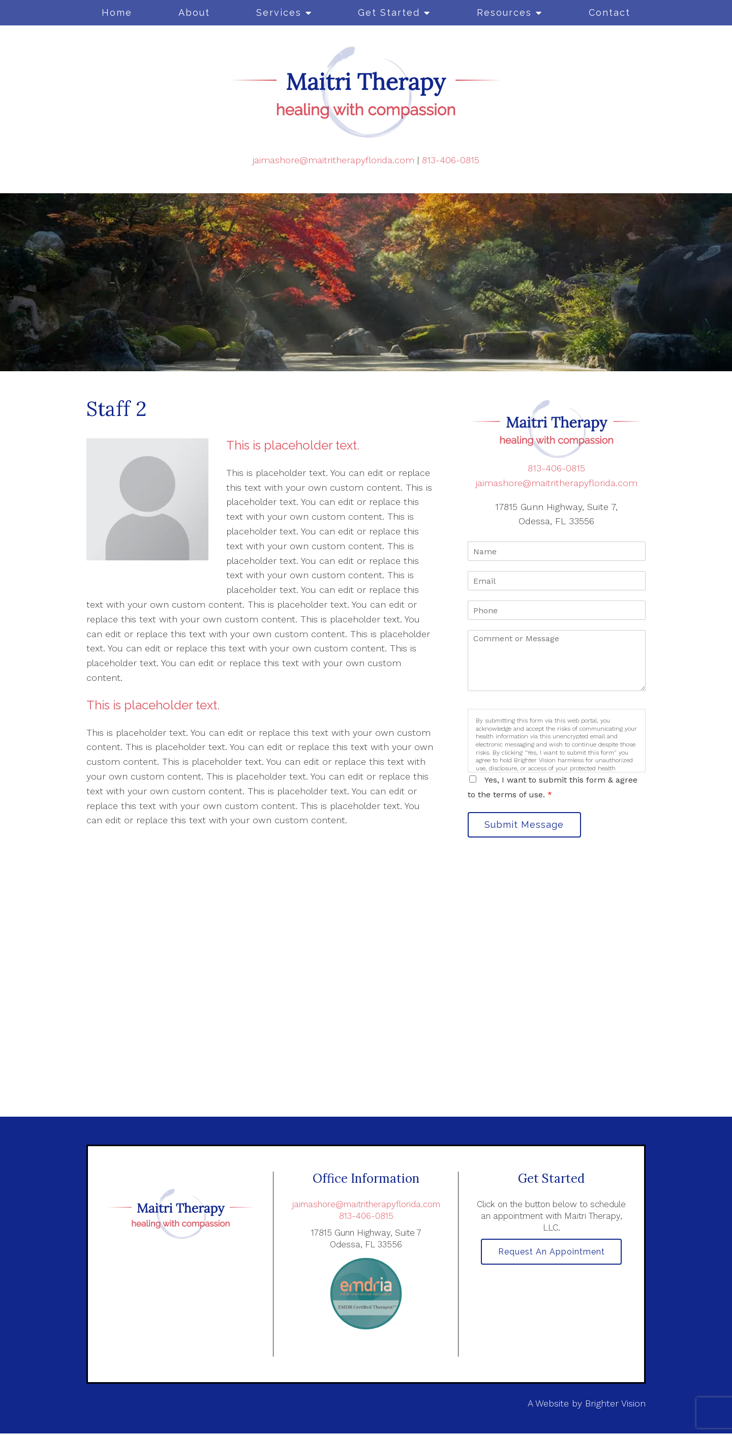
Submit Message (526, 825)
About (194, 12)
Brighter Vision (615, 1404)
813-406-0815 (450, 160)
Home (117, 12)
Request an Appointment (551, 1254)
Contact (609, 12)
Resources (504, 12)
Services (278, 12)
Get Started (389, 12)
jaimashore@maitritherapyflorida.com (333, 160)
